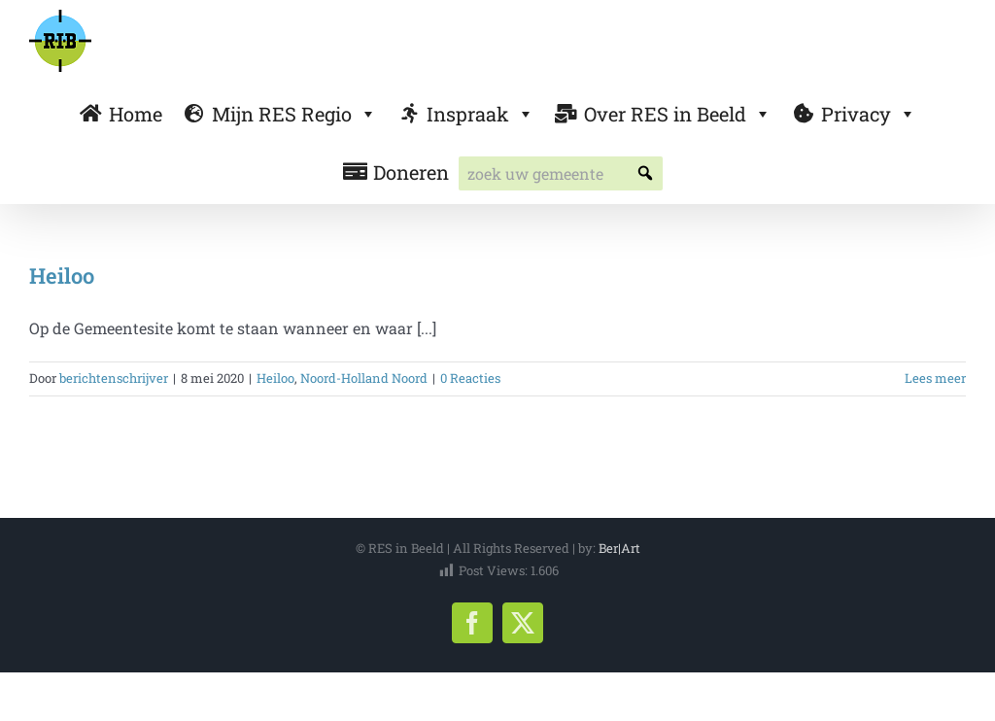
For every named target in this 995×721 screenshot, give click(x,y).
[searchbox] (561, 173)
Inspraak (480, 113)
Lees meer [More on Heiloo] (935, 378)
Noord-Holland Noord (364, 378)
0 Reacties (470, 378)
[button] (646, 173)
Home (135, 113)
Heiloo (61, 275)
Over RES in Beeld (678, 113)
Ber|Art (619, 548)
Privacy (868, 113)
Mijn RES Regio (294, 113)
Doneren (411, 172)
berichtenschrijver (113, 378)
